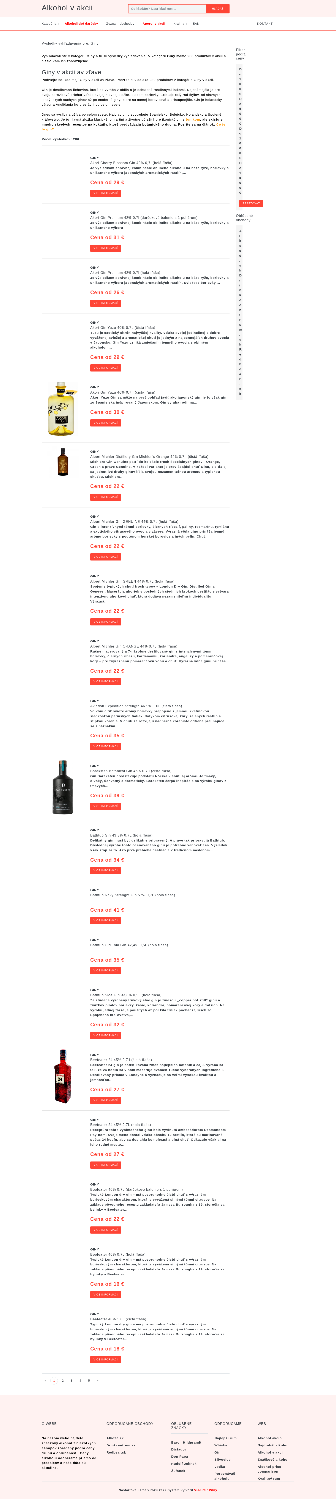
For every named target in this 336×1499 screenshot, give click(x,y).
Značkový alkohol (273, 1459)
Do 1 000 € (240, 143)
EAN (196, 23)
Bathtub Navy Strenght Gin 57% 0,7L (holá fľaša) (132, 895)
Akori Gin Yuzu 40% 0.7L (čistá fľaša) (122, 328)
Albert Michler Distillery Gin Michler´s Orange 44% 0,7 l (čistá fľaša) (149, 457)
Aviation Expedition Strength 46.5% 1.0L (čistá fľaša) (136, 706)
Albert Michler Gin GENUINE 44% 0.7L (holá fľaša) (134, 521)
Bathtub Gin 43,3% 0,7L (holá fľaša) (121, 835)
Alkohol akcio (270, 1438)
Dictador (178, 1449)
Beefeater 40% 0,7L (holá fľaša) (118, 1254)
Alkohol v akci (270, 1452)
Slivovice (222, 1459)
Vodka (219, 1466)
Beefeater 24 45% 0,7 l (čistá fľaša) (121, 1060)
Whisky (220, 1445)
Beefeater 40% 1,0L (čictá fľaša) (118, 1319)
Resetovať (251, 203)
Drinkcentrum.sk (240, 309)
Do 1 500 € (240, 177)
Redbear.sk (116, 1452)
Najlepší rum (225, 1438)
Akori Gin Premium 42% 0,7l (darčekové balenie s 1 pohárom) (144, 218)
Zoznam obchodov (120, 23)
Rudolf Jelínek (184, 1463)
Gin (217, 1452)
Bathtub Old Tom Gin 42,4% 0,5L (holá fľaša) (129, 945)
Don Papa (179, 1456)
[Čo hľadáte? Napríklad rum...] (167, 8)
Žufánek (178, 1471)
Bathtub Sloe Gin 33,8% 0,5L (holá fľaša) (126, 995)
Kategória (49, 23)
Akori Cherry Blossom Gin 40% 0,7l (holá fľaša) (131, 163)
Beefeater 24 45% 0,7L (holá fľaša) (120, 1125)
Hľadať (217, 8)
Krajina (179, 23)
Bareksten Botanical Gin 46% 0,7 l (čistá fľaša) (131, 771)
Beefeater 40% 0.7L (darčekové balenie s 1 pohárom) (136, 1189)
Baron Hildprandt (186, 1442)
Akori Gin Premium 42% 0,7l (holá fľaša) (125, 273)
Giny (94, 158)
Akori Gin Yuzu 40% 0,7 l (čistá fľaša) (122, 392)
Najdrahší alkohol (273, 1445)
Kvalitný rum (269, 1478)
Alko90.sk (240, 250)
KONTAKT (265, 23)
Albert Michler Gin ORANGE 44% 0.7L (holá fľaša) (134, 646)
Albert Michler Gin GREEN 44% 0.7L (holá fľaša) (132, 581)
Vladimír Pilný (205, 1490)
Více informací (106, 193)
